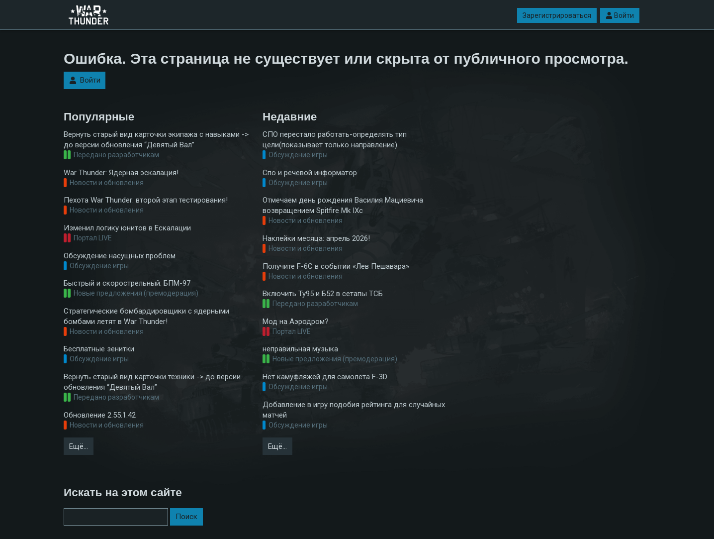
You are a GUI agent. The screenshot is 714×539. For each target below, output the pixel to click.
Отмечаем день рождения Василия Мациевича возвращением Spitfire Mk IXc (343, 205)
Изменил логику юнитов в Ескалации (127, 227)
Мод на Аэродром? (296, 321)
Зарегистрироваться (557, 15)
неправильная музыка (300, 348)
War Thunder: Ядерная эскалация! (121, 172)
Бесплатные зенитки (99, 348)
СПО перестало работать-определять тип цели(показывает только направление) (335, 139)
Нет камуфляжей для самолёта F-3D (325, 376)
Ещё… (78, 446)
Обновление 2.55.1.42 (100, 415)
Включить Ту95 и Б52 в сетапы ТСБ (323, 293)
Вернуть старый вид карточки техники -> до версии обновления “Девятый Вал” (152, 382)
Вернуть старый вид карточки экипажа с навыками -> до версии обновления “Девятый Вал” (156, 139)
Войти (620, 15)
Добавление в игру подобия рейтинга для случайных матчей (354, 410)
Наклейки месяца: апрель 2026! (316, 238)
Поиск (186, 516)
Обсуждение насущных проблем (120, 255)
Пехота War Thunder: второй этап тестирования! (146, 200)
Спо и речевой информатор (310, 172)
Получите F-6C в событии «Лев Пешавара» (336, 266)
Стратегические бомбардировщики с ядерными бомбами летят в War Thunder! (146, 316)
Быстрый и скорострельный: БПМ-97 (127, 283)
